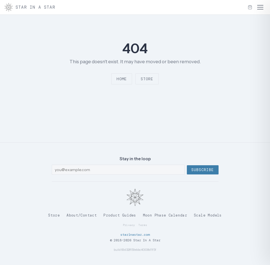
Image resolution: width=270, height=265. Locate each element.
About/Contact (81, 215)
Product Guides (119, 215)
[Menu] (260, 7)
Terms (142, 225)
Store (147, 78)
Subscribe (202, 169)
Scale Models (208, 215)
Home (122, 78)
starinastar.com (135, 234)
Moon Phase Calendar (165, 215)
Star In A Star (29, 7)
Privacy (129, 225)
